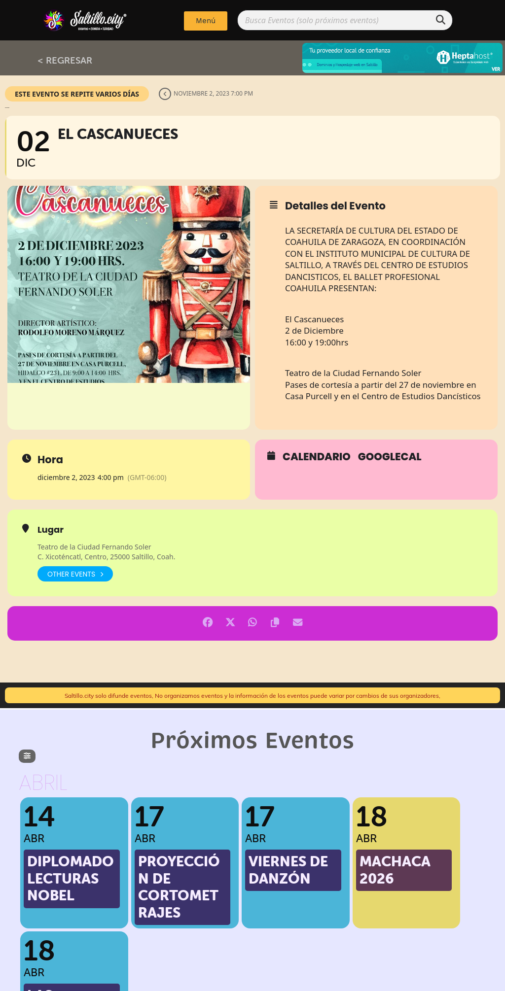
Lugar (50, 529)
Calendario (317, 457)
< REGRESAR (64, 60)
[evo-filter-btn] (27, 756)
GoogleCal (390, 457)
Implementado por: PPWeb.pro (252, 981)
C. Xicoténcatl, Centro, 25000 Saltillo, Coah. (106, 556)
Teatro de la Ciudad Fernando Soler (94, 546)
